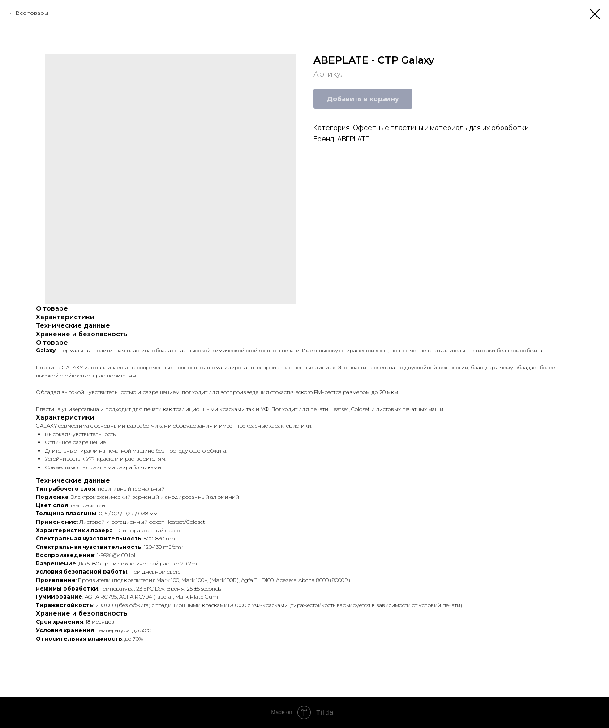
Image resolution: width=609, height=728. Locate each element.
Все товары (32, 12)
